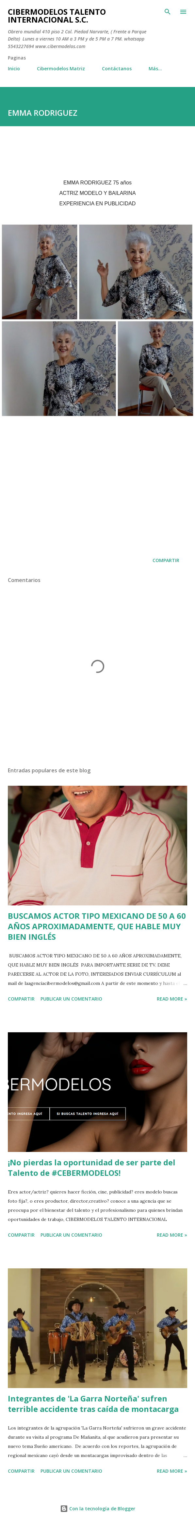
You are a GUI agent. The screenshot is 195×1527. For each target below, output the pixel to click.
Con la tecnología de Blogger (97, 1508)
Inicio (14, 68)
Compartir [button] (166, 560)
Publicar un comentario (71, 999)
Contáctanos (117, 68)
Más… (155, 68)
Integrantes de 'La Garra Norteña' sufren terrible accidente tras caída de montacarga (93, 1403)
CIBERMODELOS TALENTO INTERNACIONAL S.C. (57, 15)
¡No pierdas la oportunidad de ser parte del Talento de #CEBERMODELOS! (91, 1167)
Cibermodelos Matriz (61, 68)
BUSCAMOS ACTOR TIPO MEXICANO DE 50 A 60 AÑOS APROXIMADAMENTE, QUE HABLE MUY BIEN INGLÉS (97, 926)
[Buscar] (167, 12)
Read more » (172, 999)
